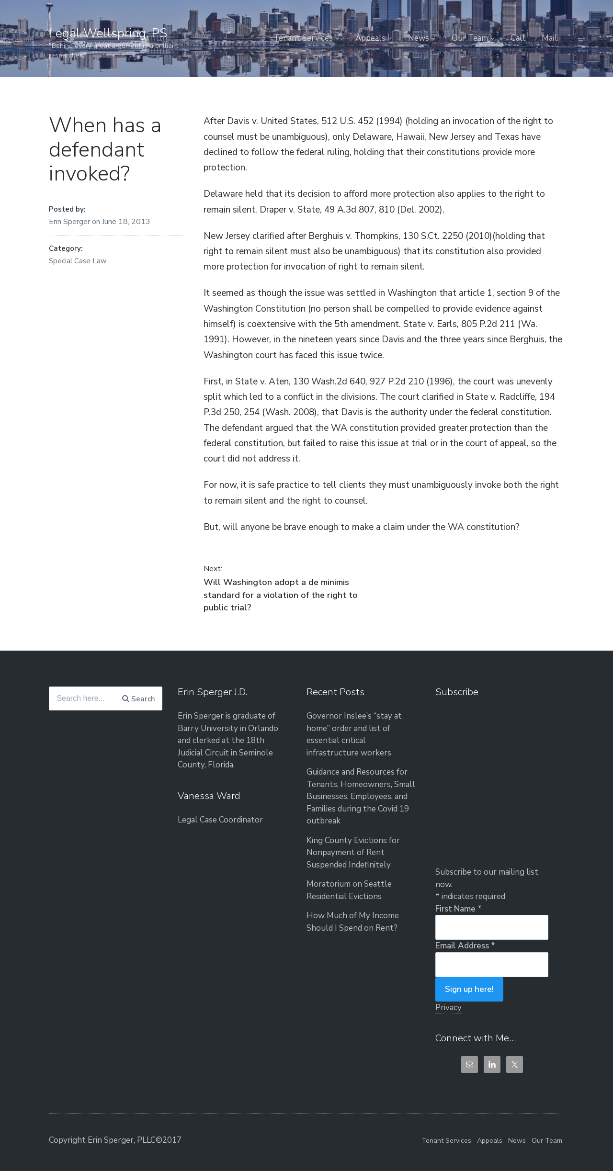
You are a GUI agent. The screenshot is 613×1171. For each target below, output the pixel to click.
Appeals (370, 38)
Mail (549, 38)
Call (518, 38)
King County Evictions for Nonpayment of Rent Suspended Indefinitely (353, 852)
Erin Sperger (70, 221)
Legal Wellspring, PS (108, 33)
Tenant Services (303, 38)
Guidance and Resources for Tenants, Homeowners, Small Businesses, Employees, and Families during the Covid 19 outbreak (360, 796)
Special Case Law (78, 261)
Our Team (470, 38)
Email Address (465, 945)
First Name (458, 908)
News (418, 38)
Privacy (448, 1007)
